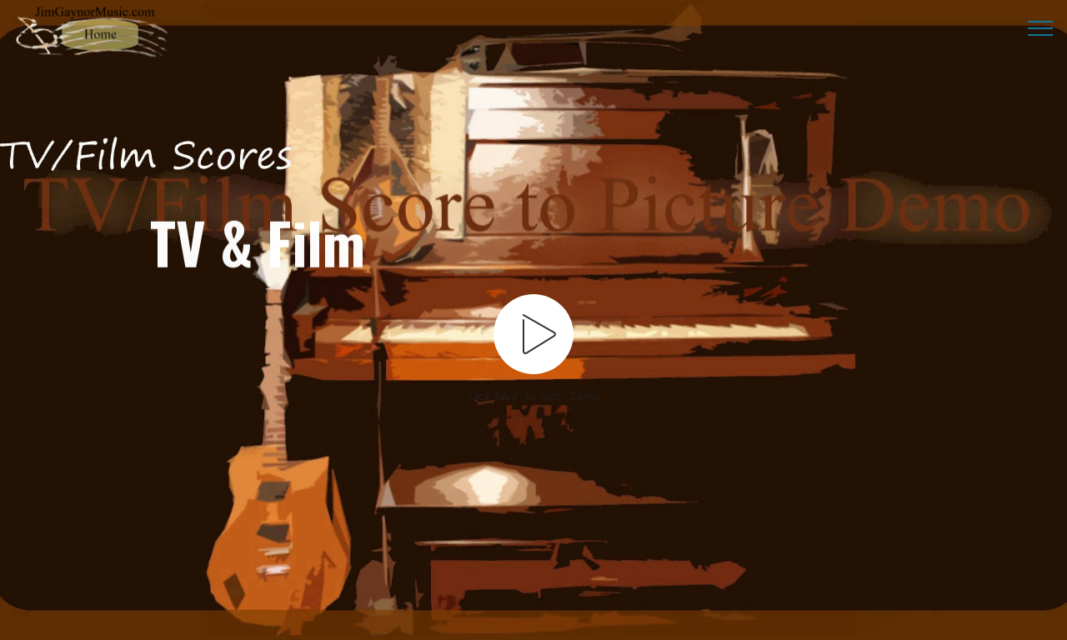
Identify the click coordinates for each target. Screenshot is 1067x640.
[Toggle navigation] (1041, 27)
